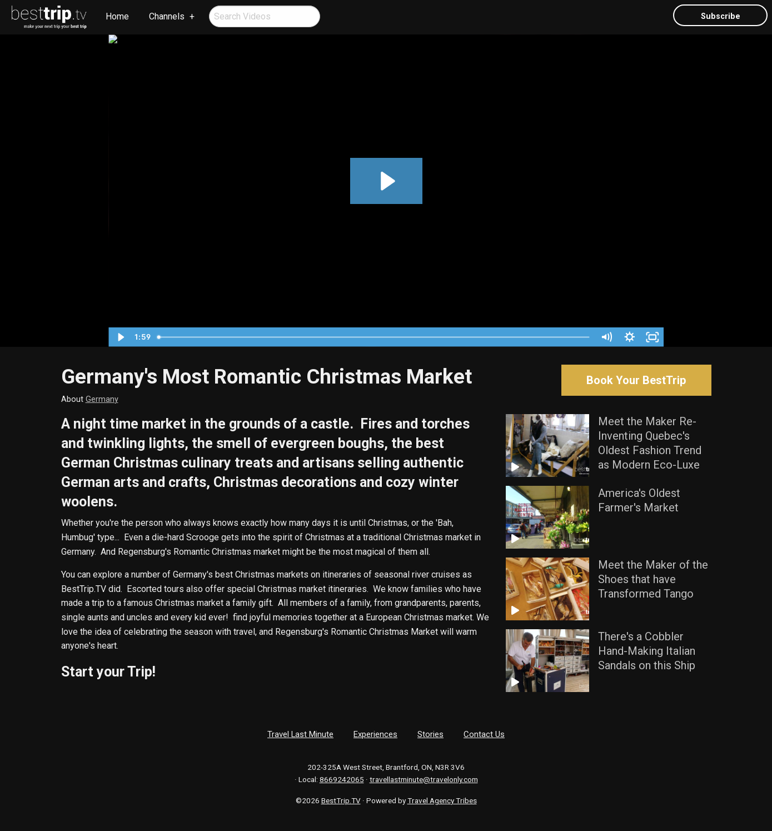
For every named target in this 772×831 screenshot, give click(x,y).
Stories (430, 734)
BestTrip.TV (341, 800)
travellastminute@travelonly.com (424, 779)
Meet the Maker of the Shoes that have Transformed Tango (653, 579)
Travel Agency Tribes (442, 800)
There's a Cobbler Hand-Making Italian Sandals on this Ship (646, 651)
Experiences (375, 734)
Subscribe (720, 16)
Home (117, 16)
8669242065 (342, 779)
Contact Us (484, 734)
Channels (167, 16)
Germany (102, 399)
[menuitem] (49, 17)
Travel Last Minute (300, 734)
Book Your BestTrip (636, 380)
